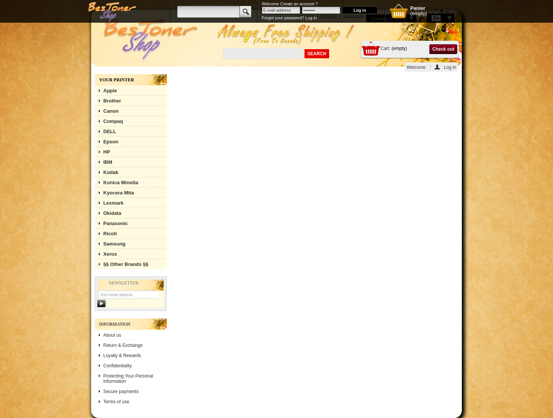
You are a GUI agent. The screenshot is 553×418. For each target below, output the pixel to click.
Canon (110, 111)
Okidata (112, 213)
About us (112, 335)
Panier (417, 8)
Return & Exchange (123, 345)
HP (106, 152)
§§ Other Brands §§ (125, 264)
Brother (112, 101)
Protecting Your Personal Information (128, 378)
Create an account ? (299, 4)
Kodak (110, 172)
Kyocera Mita (118, 193)
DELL (109, 131)
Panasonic (115, 223)
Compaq (113, 121)
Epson (110, 142)
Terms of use (116, 401)
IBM (107, 162)
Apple (110, 90)
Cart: (385, 48)
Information (114, 324)
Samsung (114, 244)
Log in (450, 67)
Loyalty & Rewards (122, 355)
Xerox (110, 254)
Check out (443, 49)
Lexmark (113, 203)
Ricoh (110, 233)
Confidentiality (117, 365)
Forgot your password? (283, 18)
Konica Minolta (120, 182)
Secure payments (120, 391)
